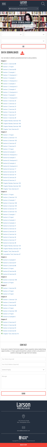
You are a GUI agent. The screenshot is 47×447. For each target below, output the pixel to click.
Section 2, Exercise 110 (10, 197)
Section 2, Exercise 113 (10, 138)
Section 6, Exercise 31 (9, 226)
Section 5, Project (8, 217)
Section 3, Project (8, 282)
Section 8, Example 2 (9, 152)
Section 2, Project (8, 291)
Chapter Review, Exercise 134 (12, 249)
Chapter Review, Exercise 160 (12, 186)
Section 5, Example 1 (9, 214)
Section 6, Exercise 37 (9, 240)
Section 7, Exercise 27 (9, 115)
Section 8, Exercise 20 (9, 177)
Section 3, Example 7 (9, 200)
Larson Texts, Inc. (22, 441)
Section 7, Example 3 (9, 84)
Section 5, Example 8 (9, 260)
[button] (3, 15)
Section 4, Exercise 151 (10, 209)
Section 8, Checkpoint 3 (10, 160)
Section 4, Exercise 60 (9, 331)
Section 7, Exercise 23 (9, 106)
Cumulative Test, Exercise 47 (11, 254)
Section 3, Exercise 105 (10, 140)
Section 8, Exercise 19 (9, 175)
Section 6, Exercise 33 (9, 231)
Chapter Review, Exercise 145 (12, 121)
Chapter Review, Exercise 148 (12, 126)
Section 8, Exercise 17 (9, 169)
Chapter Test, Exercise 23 (11, 189)
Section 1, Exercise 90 (9, 288)
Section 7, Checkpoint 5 (10, 98)
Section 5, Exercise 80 (9, 69)
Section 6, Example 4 (9, 223)
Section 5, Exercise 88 (9, 265)
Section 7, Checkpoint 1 (10, 75)
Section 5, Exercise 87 (9, 263)
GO (23, 46)
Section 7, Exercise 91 (9, 146)
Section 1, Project (8, 67)
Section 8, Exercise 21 (9, 180)
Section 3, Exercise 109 (10, 206)
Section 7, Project (8, 149)
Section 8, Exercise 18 (9, 172)
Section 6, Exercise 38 (9, 243)
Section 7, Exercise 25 (9, 109)
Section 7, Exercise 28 (9, 118)
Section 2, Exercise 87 (9, 302)
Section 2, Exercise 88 (9, 305)
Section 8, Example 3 (9, 157)
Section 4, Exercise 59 (9, 328)
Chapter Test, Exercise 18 (11, 334)
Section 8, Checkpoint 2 (10, 155)
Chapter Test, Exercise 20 (11, 129)
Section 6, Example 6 (9, 317)
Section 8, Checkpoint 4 (10, 166)
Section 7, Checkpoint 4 (10, 92)
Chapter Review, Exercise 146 (12, 123)
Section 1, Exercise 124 (10, 299)
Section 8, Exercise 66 (9, 271)
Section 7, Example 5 (9, 95)
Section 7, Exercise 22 (9, 104)
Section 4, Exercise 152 (10, 212)
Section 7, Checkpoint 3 (10, 86)
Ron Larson (24, 5)
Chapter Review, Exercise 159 (12, 183)
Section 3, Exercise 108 (10, 203)
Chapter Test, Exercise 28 (11, 251)
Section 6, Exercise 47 (9, 143)
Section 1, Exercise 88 (9, 64)
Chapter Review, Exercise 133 (12, 246)
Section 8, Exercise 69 (9, 274)
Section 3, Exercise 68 (9, 325)
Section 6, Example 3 (9, 220)
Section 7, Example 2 (9, 78)
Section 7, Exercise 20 (9, 101)
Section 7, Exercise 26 (9, 112)
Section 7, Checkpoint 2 (10, 81)
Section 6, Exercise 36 (9, 237)
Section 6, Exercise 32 (9, 229)
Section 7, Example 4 (9, 89)
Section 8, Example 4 (9, 163)
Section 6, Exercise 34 (9, 234)
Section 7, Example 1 (9, 72)
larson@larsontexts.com (23, 430)
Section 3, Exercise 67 (9, 322)
